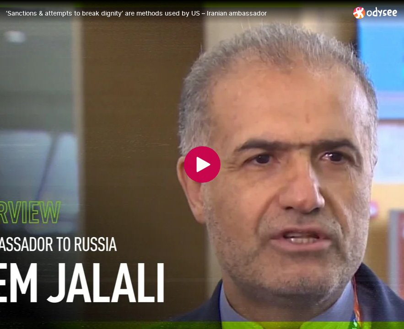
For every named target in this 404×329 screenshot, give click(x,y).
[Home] (375, 12)
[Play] (202, 164)
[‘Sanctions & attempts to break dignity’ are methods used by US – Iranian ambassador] (176, 13)
